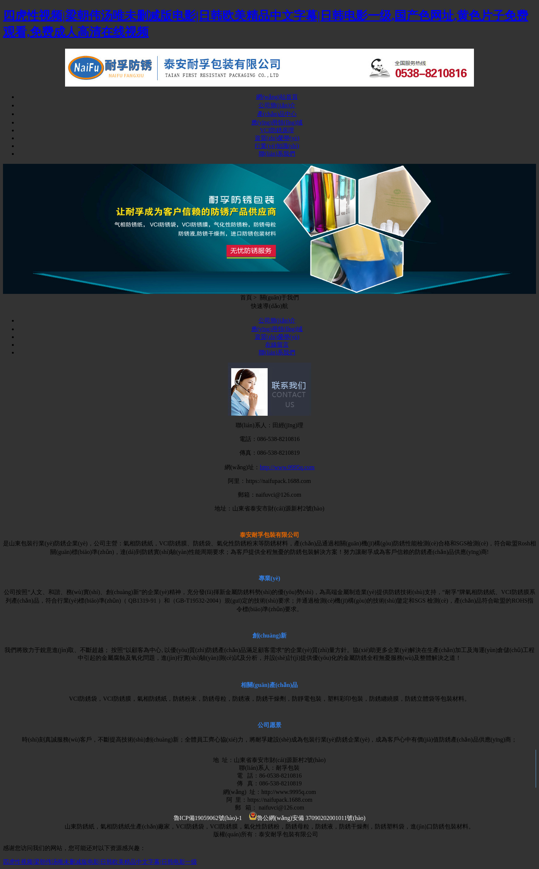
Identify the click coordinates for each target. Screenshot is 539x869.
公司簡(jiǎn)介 (277, 105)
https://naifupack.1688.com (278, 481)
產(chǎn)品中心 (277, 114)
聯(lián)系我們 (277, 153)
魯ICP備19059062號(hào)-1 (208, 818)
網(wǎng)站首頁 (276, 97)
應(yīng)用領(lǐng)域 (277, 122)
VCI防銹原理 (277, 130)
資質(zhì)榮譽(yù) (277, 138)
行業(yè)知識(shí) (277, 146)
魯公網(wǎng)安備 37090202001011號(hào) (307, 818)
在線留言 (277, 344)
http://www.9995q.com (287, 467)
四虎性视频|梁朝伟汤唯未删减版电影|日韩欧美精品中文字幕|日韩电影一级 (100, 862)
